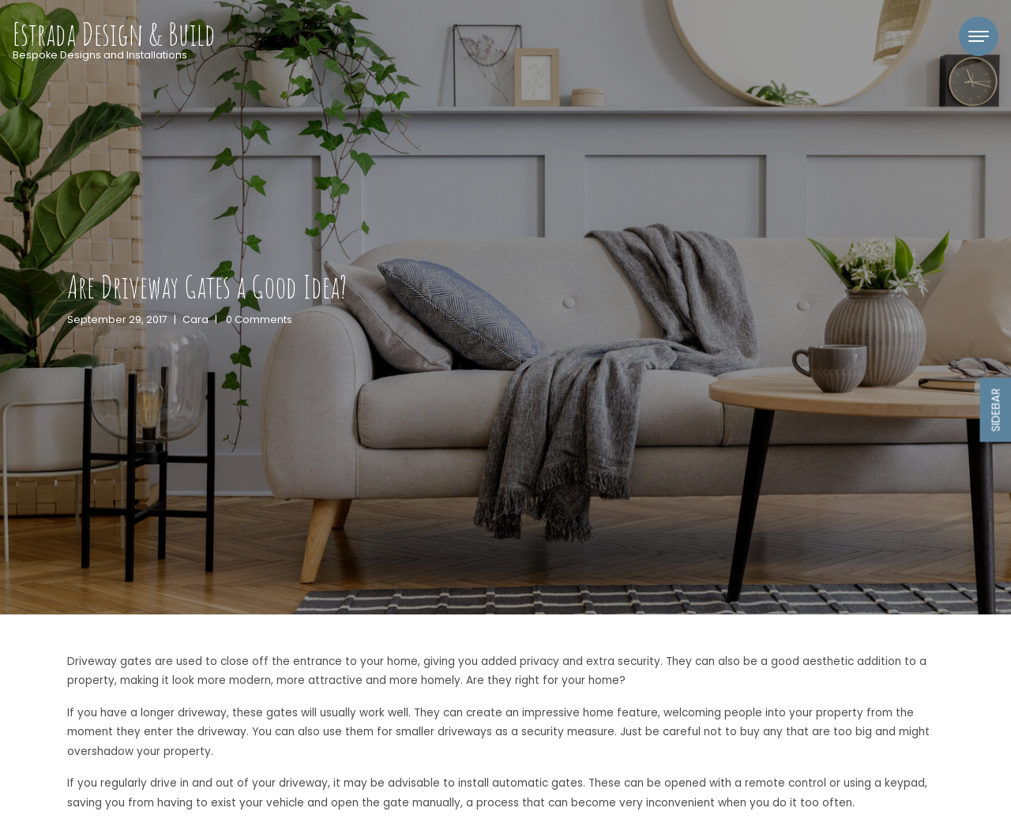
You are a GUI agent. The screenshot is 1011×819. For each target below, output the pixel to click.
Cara (195, 319)
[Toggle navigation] (978, 36)
